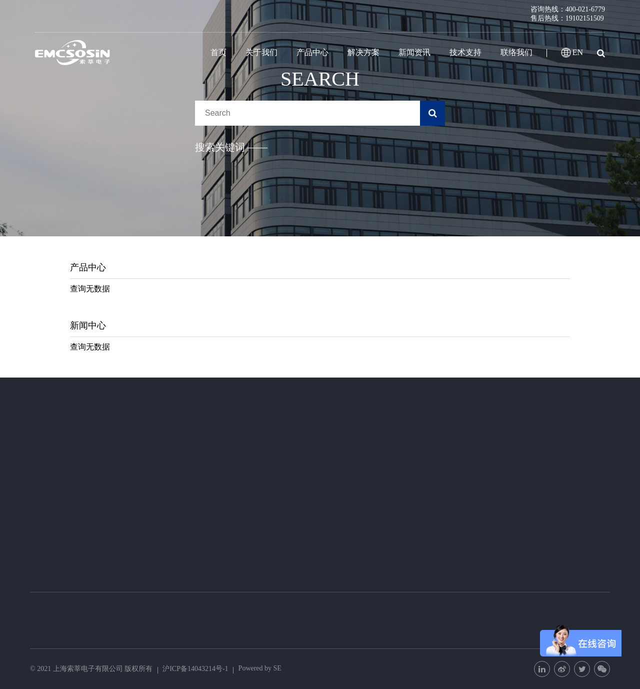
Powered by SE (260, 668)
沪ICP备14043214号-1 (195, 668)
